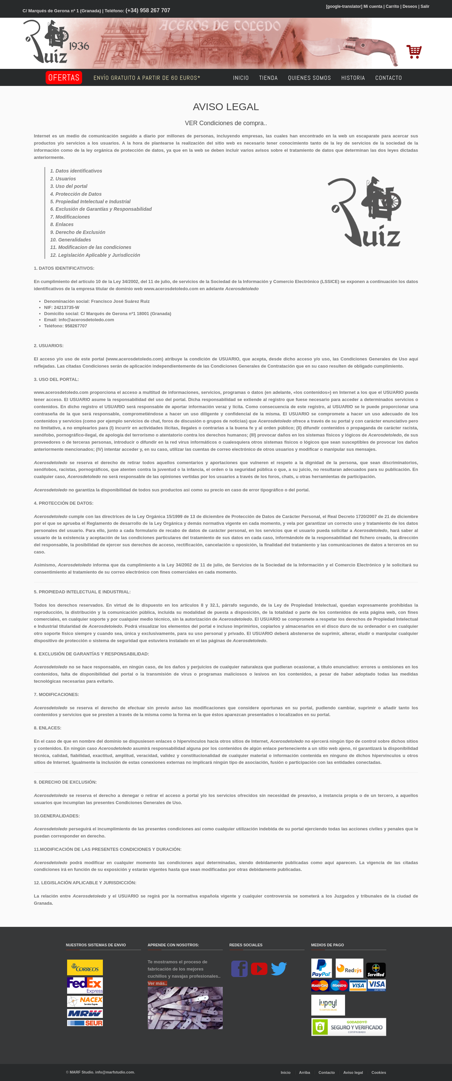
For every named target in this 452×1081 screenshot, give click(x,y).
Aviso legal (353, 1072)
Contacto (388, 78)
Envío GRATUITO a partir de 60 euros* (158, 78)
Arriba (304, 1072)
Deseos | (411, 6)
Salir (425, 6)
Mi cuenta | (374, 6)
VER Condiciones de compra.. (226, 123)
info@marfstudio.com (114, 1072)
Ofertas (64, 77)
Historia (353, 78)
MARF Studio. (82, 1072)
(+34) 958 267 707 (148, 10)
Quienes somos (309, 78)
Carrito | (394, 6)
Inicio (241, 78)
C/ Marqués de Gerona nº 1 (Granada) (61, 10)
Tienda (268, 78)
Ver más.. (157, 983)
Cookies (379, 1072)
